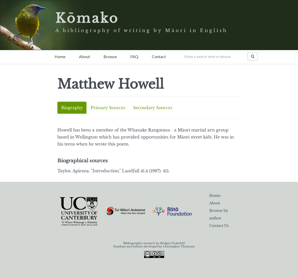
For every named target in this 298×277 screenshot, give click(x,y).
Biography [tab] (72, 107)
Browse (110, 56)
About (84, 56)
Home (60, 56)
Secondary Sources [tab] (152, 107)
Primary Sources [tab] (108, 107)
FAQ (134, 56)
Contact (159, 56)
